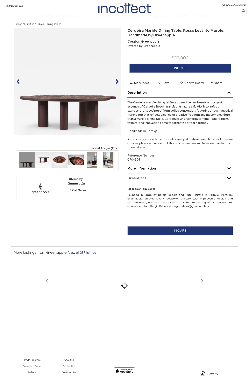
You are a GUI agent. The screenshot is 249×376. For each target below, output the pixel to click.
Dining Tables (53, 29)
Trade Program (32, 360)
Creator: (143, 47)
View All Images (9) (104, 153)
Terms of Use (69, 372)
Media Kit (32, 372)
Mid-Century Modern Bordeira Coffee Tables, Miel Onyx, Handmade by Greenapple (42, 310)
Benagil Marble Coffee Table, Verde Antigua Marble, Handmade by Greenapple (164, 310)
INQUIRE (180, 73)
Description (180, 97)
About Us (69, 360)
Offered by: (143, 51)
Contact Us (14, 6)
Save (163, 88)
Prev (16, 293)
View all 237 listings (82, 258)
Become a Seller (32, 366)
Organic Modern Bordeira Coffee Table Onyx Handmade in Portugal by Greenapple (205, 310)
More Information (180, 173)
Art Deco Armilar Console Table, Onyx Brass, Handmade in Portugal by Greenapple (82, 310)
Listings (18, 29)
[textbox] (218, 11)
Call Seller (77, 196)
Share (215, 88)
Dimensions (180, 182)
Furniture (29, 29)
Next (232, 293)
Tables (40, 29)
